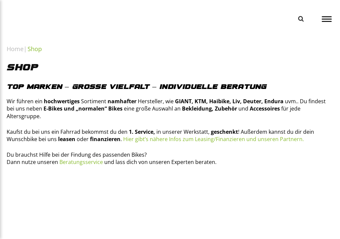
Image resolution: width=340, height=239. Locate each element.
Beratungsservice (81, 162)
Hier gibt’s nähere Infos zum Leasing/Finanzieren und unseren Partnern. (213, 139)
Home (15, 49)
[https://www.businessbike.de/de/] (62, 191)
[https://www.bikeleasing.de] (148, 191)
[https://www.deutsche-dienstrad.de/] (234, 191)
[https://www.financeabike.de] (105, 191)
